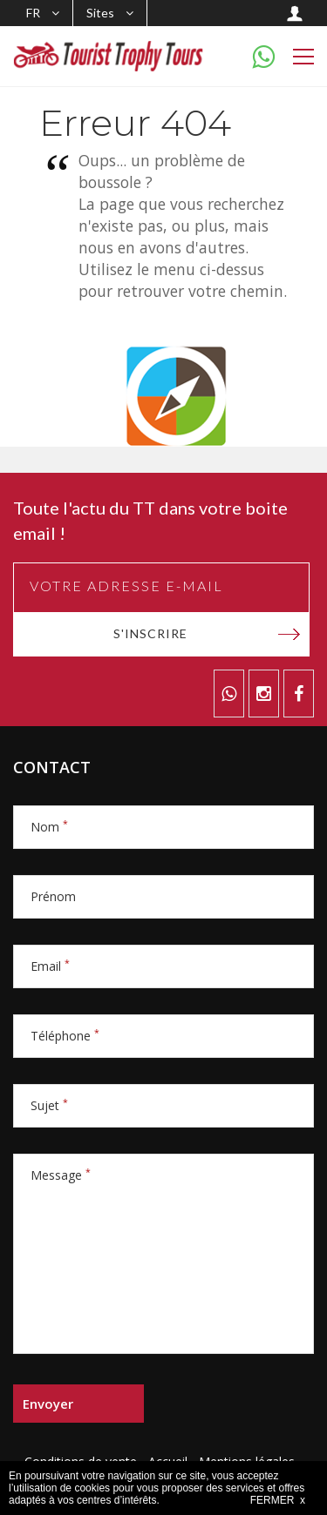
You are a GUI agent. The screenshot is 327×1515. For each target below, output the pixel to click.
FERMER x (277, 1500)
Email (50, 966)
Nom (49, 826)
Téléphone (65, 1035)
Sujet (49, 1105)
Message (61, 1175)
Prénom (53, 896)
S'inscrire (150, 633)
